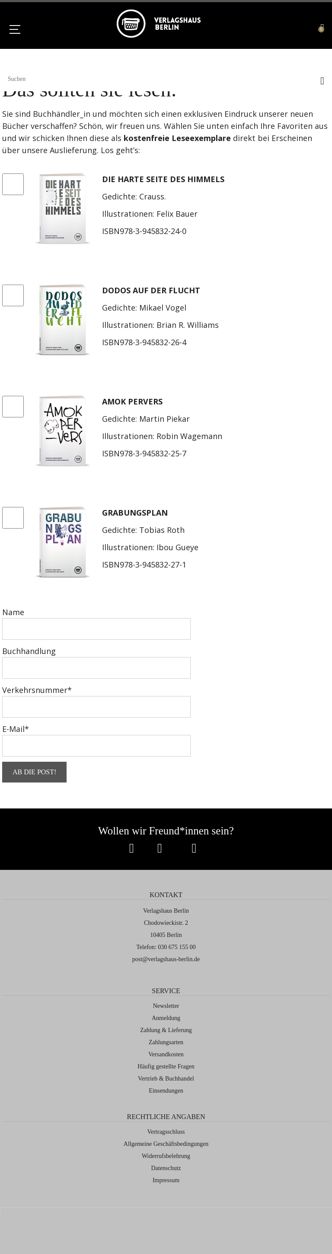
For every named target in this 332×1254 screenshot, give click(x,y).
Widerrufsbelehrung (166, 1156)
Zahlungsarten (166, 1042)
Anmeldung (166, 1018)
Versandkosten (166, 1054)
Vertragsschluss (166, 1132)
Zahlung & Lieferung (166, 1030)
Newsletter (166, 1006)
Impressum (166, 1180)
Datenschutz (166, 1168)
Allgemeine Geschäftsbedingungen (166, 1144)
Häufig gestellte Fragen (165, 1066)
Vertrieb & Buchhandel (166, 1078)
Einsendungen (166, 1090)
